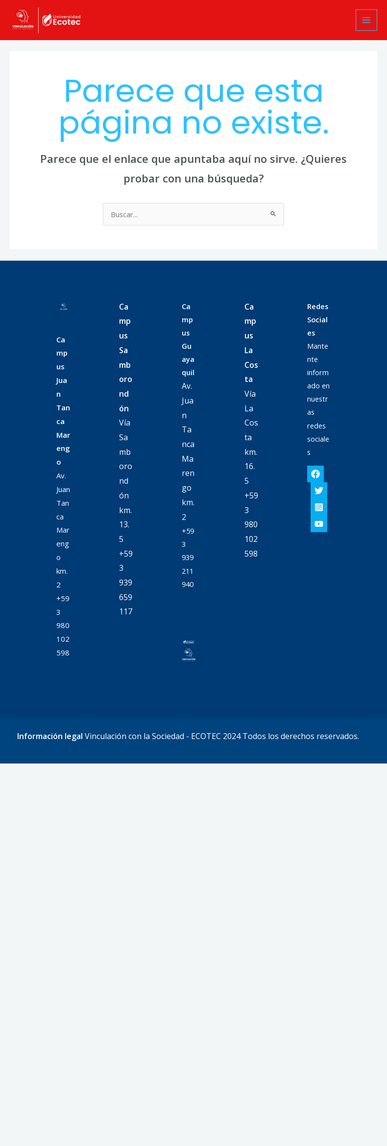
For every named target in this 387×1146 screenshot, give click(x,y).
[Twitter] (319, 490)
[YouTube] (319, 524)
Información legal (50, 736)
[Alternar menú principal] (366, 20)
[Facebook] (315, 474)
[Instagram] (319, 507)
